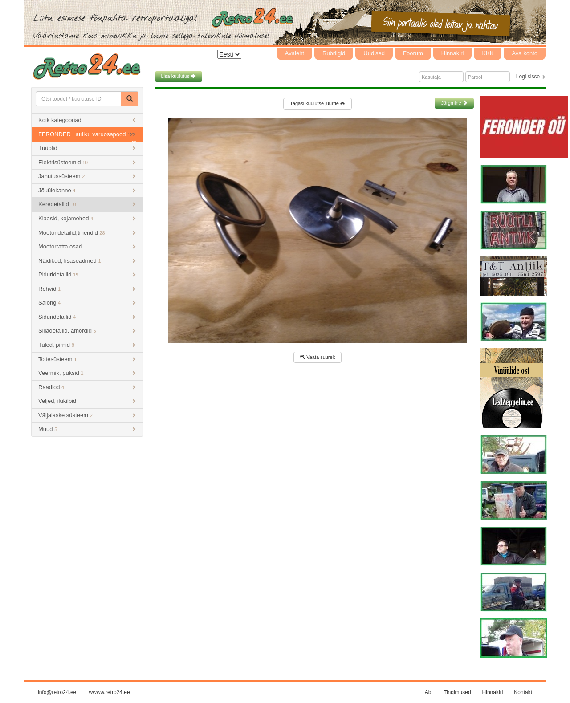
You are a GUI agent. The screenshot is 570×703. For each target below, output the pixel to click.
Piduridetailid (87, 274)
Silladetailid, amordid (87, 330)
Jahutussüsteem (87, 176)
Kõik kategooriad (87, 120)
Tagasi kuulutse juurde (317, 103)
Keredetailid (87, 204)
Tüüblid (87, 148)
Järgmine (454, 103)
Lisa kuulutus (178, 76)
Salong (87, 302)
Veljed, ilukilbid (87, 401)
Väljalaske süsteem (87, 415)
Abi (428, 692)
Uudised (374, 53)
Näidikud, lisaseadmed (87, 260)
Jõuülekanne (87, 190)
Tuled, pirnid (87, 344)
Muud (87, 429)
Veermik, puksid (87, 373)
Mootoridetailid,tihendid (87, 232)
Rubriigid (333, 53)
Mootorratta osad (87, 246)
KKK (487, 53)
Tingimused (457, 692)
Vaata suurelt (317, 357)
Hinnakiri (452, 53)
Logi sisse (528, 76)
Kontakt (523, 692)
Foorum (413, 53)
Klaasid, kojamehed (87, 218)
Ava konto (524, 53)
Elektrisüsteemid (87, 162)
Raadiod (87, 387)
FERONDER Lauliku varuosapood (87, 136)
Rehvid (87, 288)
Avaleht (294, 53)
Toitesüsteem (87, 359)
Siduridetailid (87, 316)
